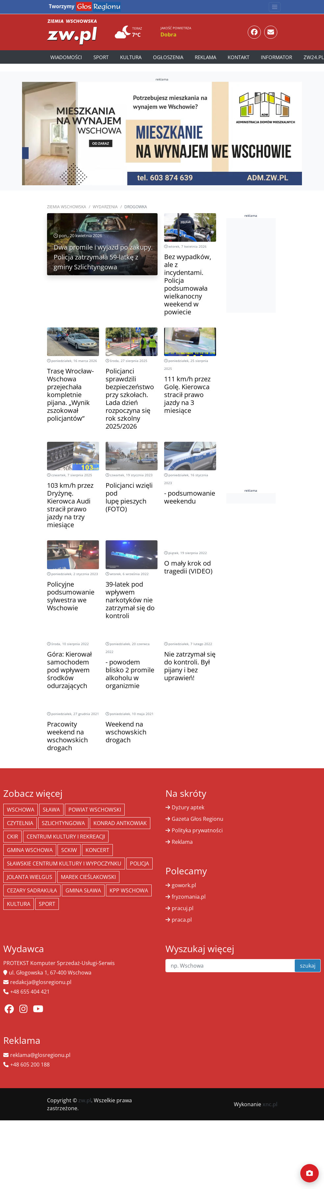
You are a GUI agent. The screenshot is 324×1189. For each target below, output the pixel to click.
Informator (276, 57)
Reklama (205, 57)
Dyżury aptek (188, 807)
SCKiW (69, 850)
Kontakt (238, 57)
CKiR (12, 836)
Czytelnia (20, 823)
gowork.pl (184, 885)
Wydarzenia (105, 207)
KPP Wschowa (129, 890)
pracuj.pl (182, 908)
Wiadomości (66, 57)
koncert (97, 850)
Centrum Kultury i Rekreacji (66, 836)
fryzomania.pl (189, 896)
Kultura (130, 57)
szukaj (307, 965)
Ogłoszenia (168, 57)
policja (139, 863)
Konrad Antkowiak (120, 823)
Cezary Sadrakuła (32, 890)
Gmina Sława (83, 890)
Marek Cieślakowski (88, 877)
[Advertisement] (273, 264)
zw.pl (84, 1100)
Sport (101, 57)
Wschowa (20, 809)
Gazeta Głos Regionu (197, 818)
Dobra (169, 34)
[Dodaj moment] (309, 1173)
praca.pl (182, 919)
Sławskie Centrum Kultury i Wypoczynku (64, 863)
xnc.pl (269, 1104)
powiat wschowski (94, 809)
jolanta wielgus (29, 877)
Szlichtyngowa (63, 823)
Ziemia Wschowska (66, 207)
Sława (51, 809)
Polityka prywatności (197, 830)
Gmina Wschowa (30, 850)
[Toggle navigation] (274, 7)
